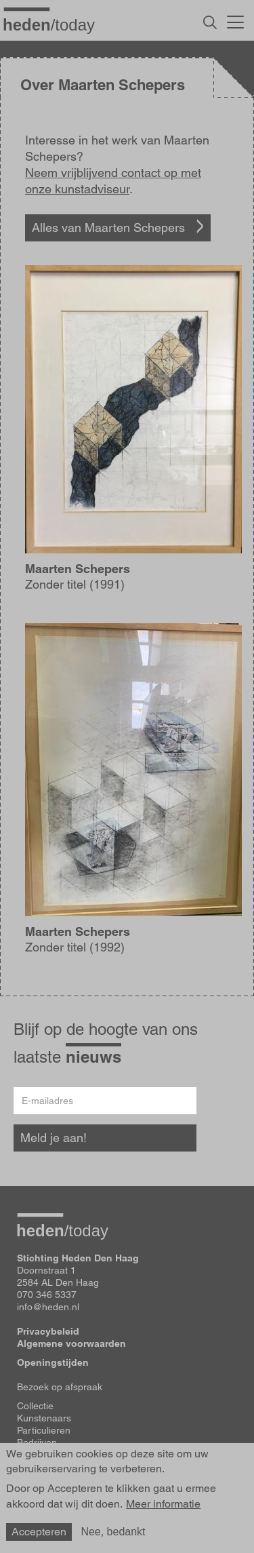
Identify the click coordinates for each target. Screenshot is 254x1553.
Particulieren (43, 1430)
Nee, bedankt (113, 1531)
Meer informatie (163, 1504)
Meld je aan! (53, 1138)
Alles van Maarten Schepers (108, 227)
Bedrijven (37, 1442)
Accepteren (39, 1531)
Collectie (35, 1405)
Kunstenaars (44, 1418)
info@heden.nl (48, 1306)
